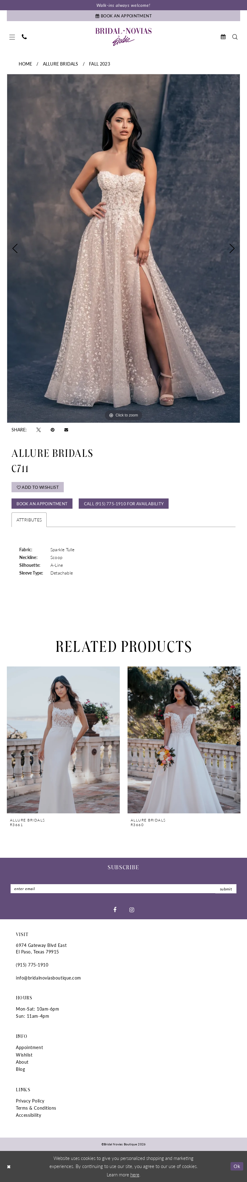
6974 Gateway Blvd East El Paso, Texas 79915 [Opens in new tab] (41, 948)
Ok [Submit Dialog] (237, 1166)
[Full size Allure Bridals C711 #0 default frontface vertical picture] (123, 248)
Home (25, 64)
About (22, 1062)
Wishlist (24, 1055)
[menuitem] (12, 37)
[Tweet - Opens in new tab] (38, 429)
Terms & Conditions (36, 1108)
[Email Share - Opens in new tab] (66, 429)
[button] (12, 37)
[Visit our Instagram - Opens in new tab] (131, 909)
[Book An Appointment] (123, 15)
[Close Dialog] (9, 1166)
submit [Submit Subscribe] (226, 888)
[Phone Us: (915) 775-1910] (24, 36)
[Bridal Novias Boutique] (123, 37)
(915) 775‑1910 (32, 965)
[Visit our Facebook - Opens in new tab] (115, 909)
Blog (20, 1069)
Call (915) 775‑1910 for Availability (124, 504)
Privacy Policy (30, 1101)
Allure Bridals (60, 64)
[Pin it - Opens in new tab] (52, 429)
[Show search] (235, 36)
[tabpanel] (123, 248)
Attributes (29, 519)
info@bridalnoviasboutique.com (48, 978)
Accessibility (28, 1115)
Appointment (29, 1047)
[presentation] (63, 739)
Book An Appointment (42, 504)
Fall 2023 (99, 64)
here (134, 1174)
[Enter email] (123, 888)
